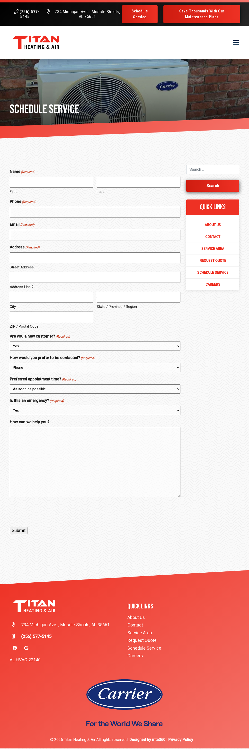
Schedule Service (140, 14)
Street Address (22, 267)
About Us (213, 225)
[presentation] (47, 512)
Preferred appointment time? (43, 380)
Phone (23, 202)
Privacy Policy (180, 740)
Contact (212, 237)
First (13, 192)
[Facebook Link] (14, 648)
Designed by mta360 (147, 740)
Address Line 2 (22, 287)
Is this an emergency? (37, 401)
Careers (212, 285)
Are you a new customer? (40, 337)
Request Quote (213, 261)
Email (22, 225)
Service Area (212, 249)
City (13, 307)
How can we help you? (29, 422)
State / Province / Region (117, 307)
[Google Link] (26, 648)
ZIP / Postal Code (24, 327)
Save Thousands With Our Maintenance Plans (201, 14)
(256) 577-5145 (29, 14)
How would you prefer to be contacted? (52, 358)
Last (100, 192)
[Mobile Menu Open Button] (235, 42)
